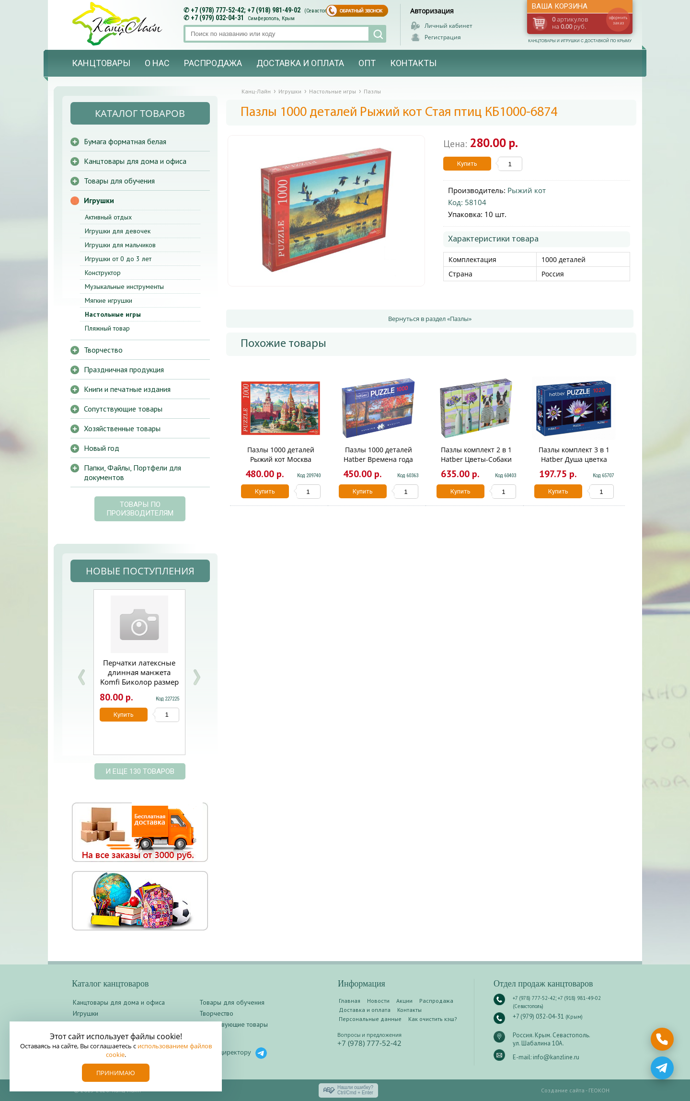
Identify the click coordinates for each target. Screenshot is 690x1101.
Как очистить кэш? (432, 1018)
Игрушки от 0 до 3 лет (118, 258)
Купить (467, 163)
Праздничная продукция (124, 369)
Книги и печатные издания (127, 389)
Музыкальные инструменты (124, 286)
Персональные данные (370, 1018)
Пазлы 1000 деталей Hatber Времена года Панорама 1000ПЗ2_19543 (378, 459)
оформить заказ (618, 20)
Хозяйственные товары (122, 428)
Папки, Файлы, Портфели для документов (132, 472)
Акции (404, 1000)
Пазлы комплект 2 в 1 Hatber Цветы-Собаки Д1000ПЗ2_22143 (476, 459)
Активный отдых (108, 217)
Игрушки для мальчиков (120, 245)
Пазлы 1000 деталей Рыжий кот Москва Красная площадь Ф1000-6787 (281, 464)
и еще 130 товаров (139, 771)
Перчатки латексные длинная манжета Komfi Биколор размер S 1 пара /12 (139, 677)
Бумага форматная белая (125, 141)
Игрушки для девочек (117, 231)
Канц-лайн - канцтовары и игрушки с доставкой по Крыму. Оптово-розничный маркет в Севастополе (118, 23)
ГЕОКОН (599, 1090)
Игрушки (99, 200)
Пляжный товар (107, 328)
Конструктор (103, 272)
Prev (81, 677)
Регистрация (443, 37)
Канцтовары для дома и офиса (135, 161)
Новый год (101, 448)
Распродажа (213, 63)
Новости (378, 1000)
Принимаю (115, 1072)
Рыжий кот (526, 190)
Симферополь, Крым (271, 18)
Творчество (103, 350)
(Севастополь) (320, 11)
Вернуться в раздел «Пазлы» (430, 318)
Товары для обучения (119, 180)
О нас (157, 63)
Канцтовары (101, 63)
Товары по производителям (139, 508)
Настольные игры (113, 314)
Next (196, 677)
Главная (349, 1000)
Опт (367, 63)
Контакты (413, 63)
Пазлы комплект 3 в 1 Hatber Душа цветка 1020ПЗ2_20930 (574, 459)
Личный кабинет (448, 26)
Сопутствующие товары (123, 408)
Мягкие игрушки (108, 300)
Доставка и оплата (300, 63)
